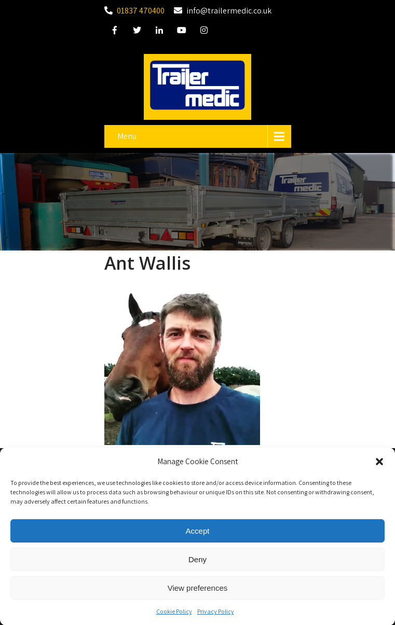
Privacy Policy (215, 615)
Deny (197, 562)
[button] (379, 465)
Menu (127, 136)
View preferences (198, 591)
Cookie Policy (174, 615)
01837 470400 (141, 10)
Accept (198, 534)
